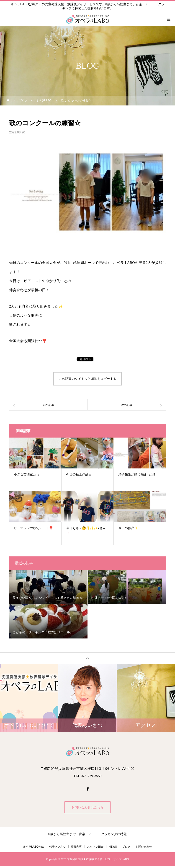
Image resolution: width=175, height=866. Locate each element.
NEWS (113, 846)
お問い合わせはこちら (87, 807)
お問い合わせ (144, 846)
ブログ (126, 846)
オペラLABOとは (33, 846)
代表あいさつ (57, 846)
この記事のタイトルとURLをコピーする (87, 378)
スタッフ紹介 (95, 846)
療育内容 (76, 846)
